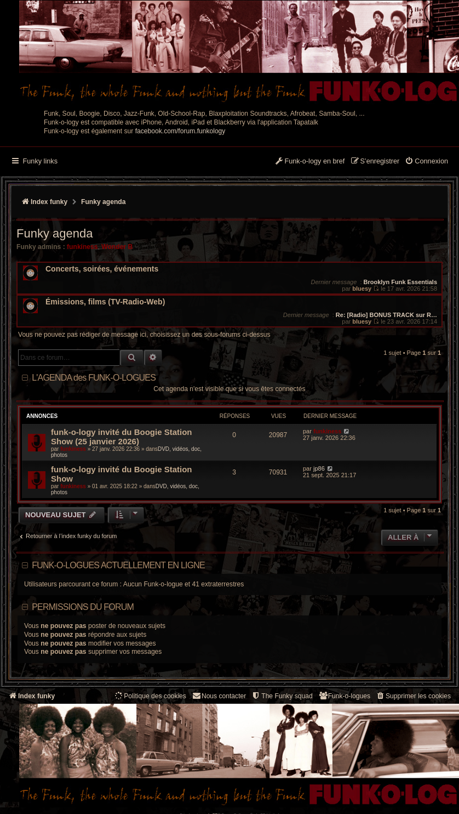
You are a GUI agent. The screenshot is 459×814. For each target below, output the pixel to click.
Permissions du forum (83, 607)
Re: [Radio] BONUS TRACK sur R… (386, 315)
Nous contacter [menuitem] (219, 696)
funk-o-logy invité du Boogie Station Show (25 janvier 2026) (121, 436)
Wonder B (117, 247)
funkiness (82, 247)
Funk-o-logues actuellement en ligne (118, 565)
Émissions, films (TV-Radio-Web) (105, 302)
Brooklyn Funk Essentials (400, 282)
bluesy (361, 288)
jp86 (319, 468)
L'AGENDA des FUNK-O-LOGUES (94, 377)
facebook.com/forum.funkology (180, 131)
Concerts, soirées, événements (101, 269)
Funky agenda (54, 233)
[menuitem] (426, 161)
